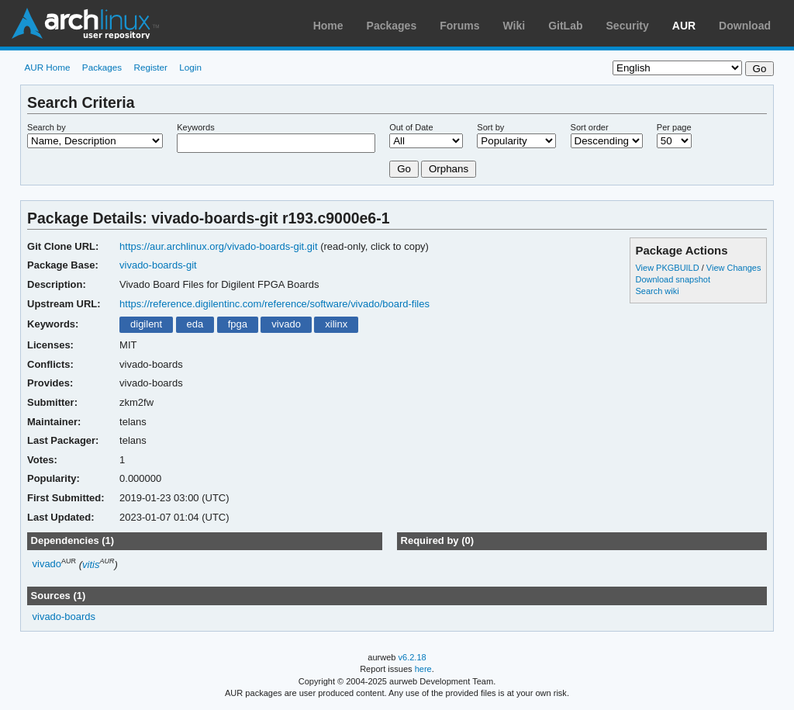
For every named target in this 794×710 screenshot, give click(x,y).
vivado (286, 324)
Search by (46, 127)
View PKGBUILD (668, 267)
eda (195, 324)
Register (150, 67)
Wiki (514, 25)
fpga (237, 324)
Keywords (195, 127)
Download (745, 25)
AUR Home (47, 67)
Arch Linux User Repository (85, 23)
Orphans (448, 169)
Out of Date (411, 127)
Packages (392, 25)
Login (190, 67)
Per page (674, 127)
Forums (459, 25)
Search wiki (656, 291)
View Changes (733, 267)
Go (404, 169)
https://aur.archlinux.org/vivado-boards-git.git (218, 246)
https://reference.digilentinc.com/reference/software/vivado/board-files (274, 304)
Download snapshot (672, 279)
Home (328, 25)
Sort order (590, 127)
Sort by (490, 127)
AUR (684, 25)
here (423, 669)
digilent (146, 324)
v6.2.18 (412, 657)
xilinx (336, 324)
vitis (90, 564)
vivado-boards (64, 616)
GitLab (565, 25)
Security (627, 25)
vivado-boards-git (158, 265)
